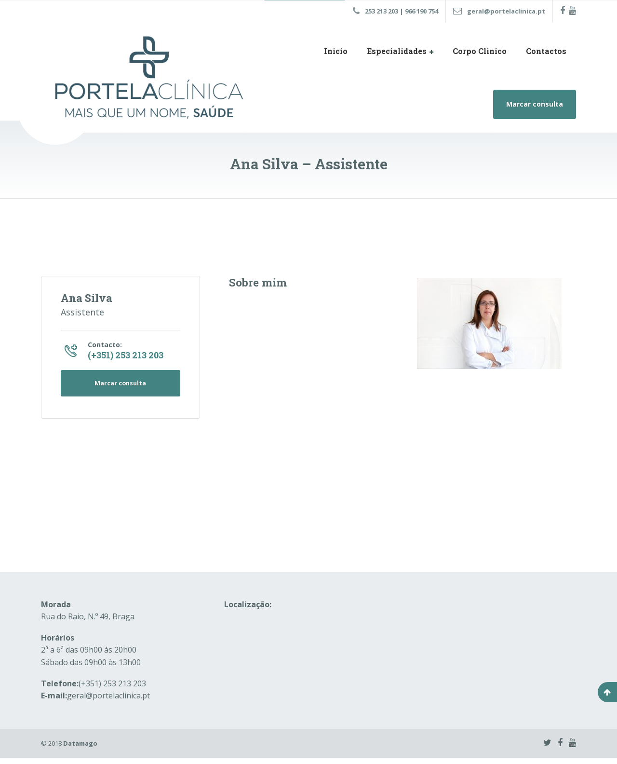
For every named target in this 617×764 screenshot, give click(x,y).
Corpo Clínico (480, 51)
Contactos (546, 51)
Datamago (80, 749)
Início (336, 51)
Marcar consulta (534, 104)
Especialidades (397, 51)
